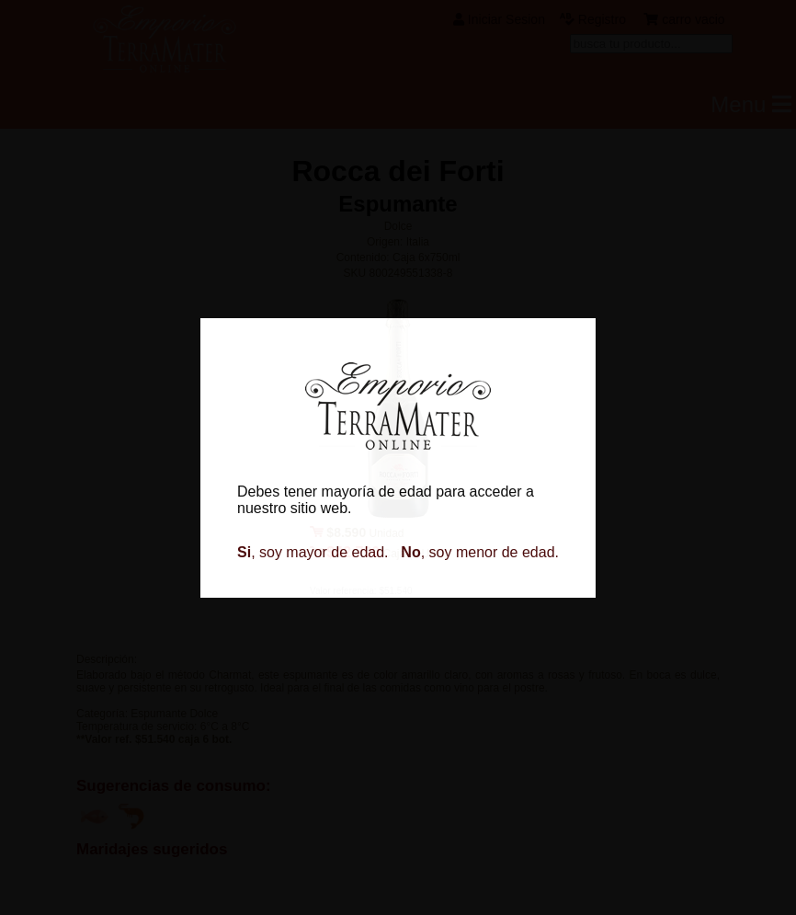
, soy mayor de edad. (313, 552)
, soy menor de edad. (480, 552)
